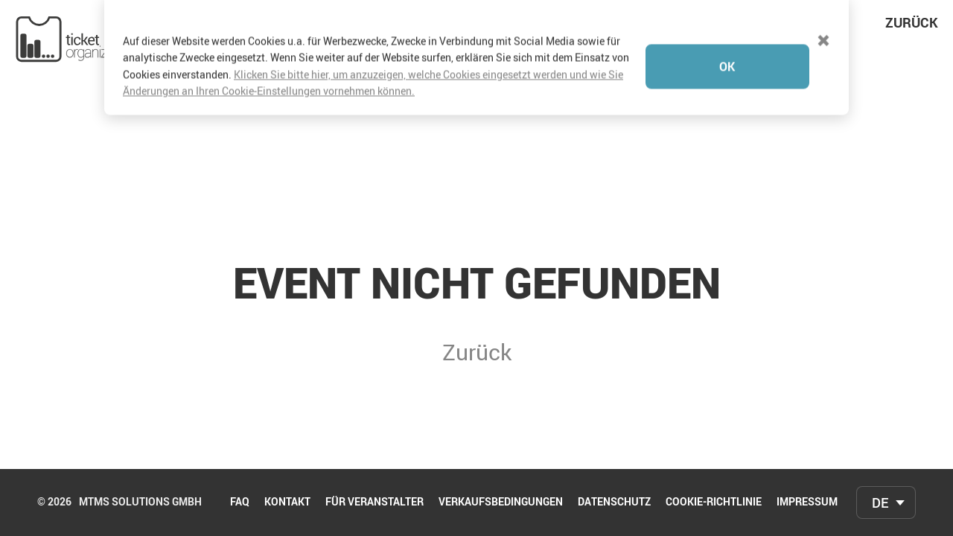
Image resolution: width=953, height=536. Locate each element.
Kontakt (287, 502)
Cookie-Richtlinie (714, 502)
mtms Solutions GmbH (140, 502)
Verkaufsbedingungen (501, 502)
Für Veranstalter (374, 502)
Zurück (911, 22)
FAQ (239, 502)
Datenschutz (614, 502)
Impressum (807, 502)
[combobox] (886, 502)
